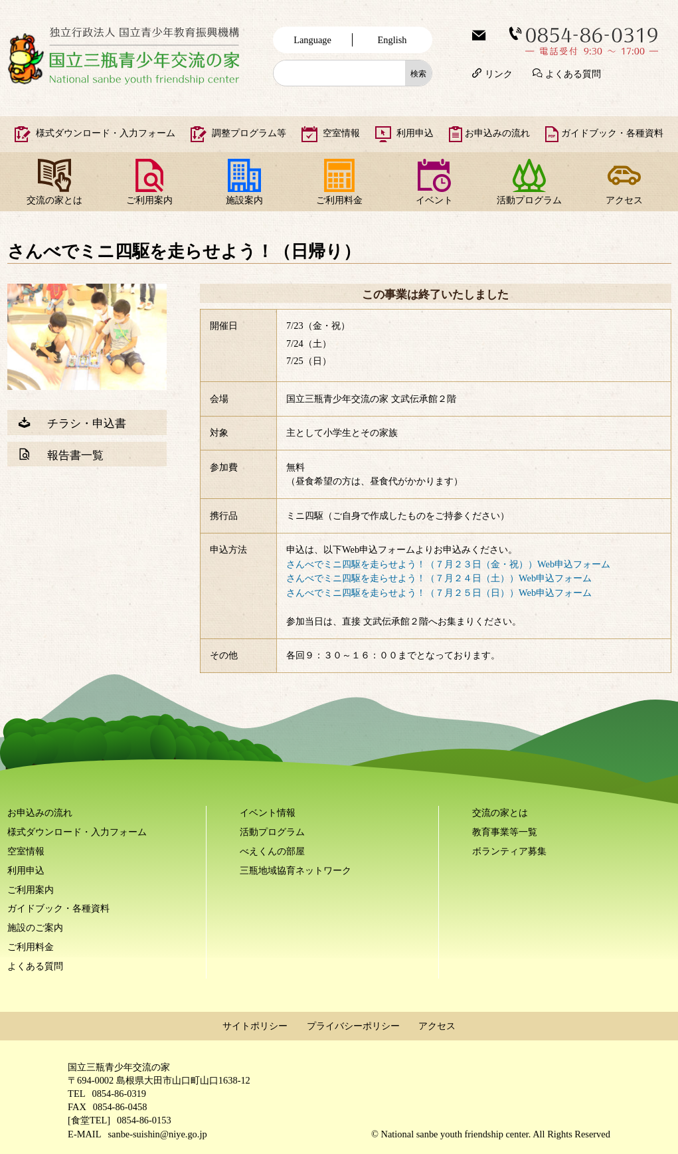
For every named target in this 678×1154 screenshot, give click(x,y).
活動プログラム (529, 200)
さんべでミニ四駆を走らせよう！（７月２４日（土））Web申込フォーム (439, 578)
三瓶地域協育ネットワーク (295, 870)
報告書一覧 (75, 454)
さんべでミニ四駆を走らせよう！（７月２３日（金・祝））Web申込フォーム (448, 564)
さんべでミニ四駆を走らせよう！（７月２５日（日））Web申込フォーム (439, 592)
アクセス (624, 200)
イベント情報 (268, 812)
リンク (499, 73)
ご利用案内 (149, 200)
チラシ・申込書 (86, 422)
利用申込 (415, 133)
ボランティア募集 (509, 851)
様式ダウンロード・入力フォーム (105, 133)
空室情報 (341, 133)
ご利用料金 (339, 200)
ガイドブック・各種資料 (612, 133)
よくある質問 (573, 73)
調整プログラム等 (249, 133)
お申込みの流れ (497, 133)
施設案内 (244, 200)
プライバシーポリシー (353, 1025)
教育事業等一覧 (504, 831)
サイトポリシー (255, 1025)
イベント (434, 200)
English (392, 40)
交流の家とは (54, 200)
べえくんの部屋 (272, 851)
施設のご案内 (35, 927)
